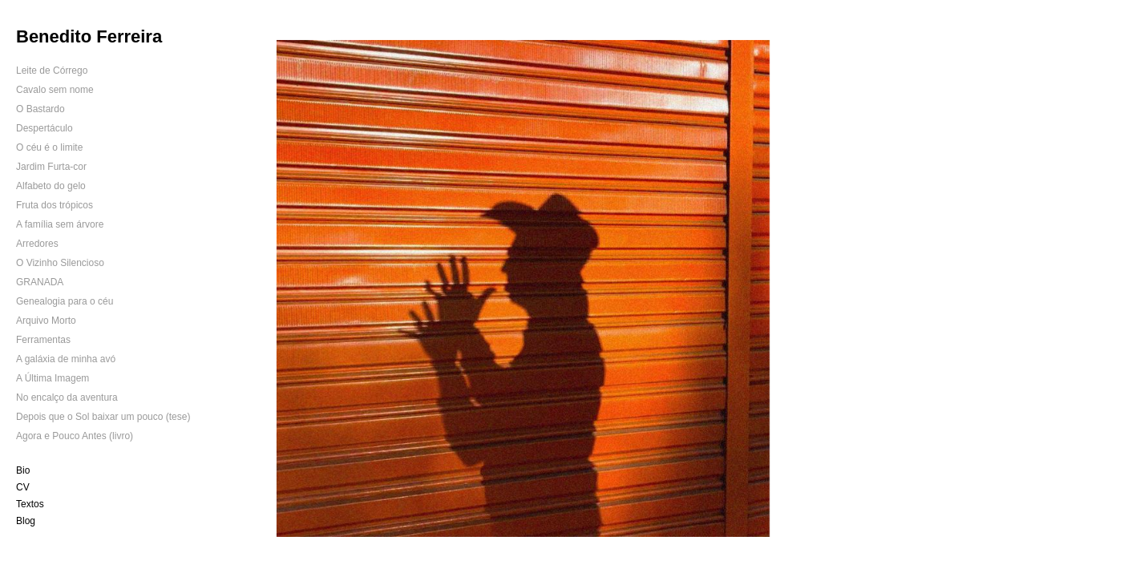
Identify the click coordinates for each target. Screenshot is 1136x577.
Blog (25, 521)
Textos (30, 504)
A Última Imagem (52, 378)
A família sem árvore (59, 224)
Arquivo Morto (46, 320)
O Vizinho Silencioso (60, 262)
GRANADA (39, 282)
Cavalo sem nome (55, 89)
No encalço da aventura (67, 397)
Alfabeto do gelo (51, 186)
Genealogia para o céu (64, 301)
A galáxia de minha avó (65, 359)
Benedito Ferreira (89, 36)
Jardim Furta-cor (51, 166)
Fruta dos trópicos (54, 205)
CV (23, 487)
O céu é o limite (49, 147)
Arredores (37, 243)
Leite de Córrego (51, 70)
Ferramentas (43, 339)
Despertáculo (44, 128)
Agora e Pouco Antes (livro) (74, 436)
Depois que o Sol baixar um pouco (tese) (103, 416)
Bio (23, 470)
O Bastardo (40, 109)
